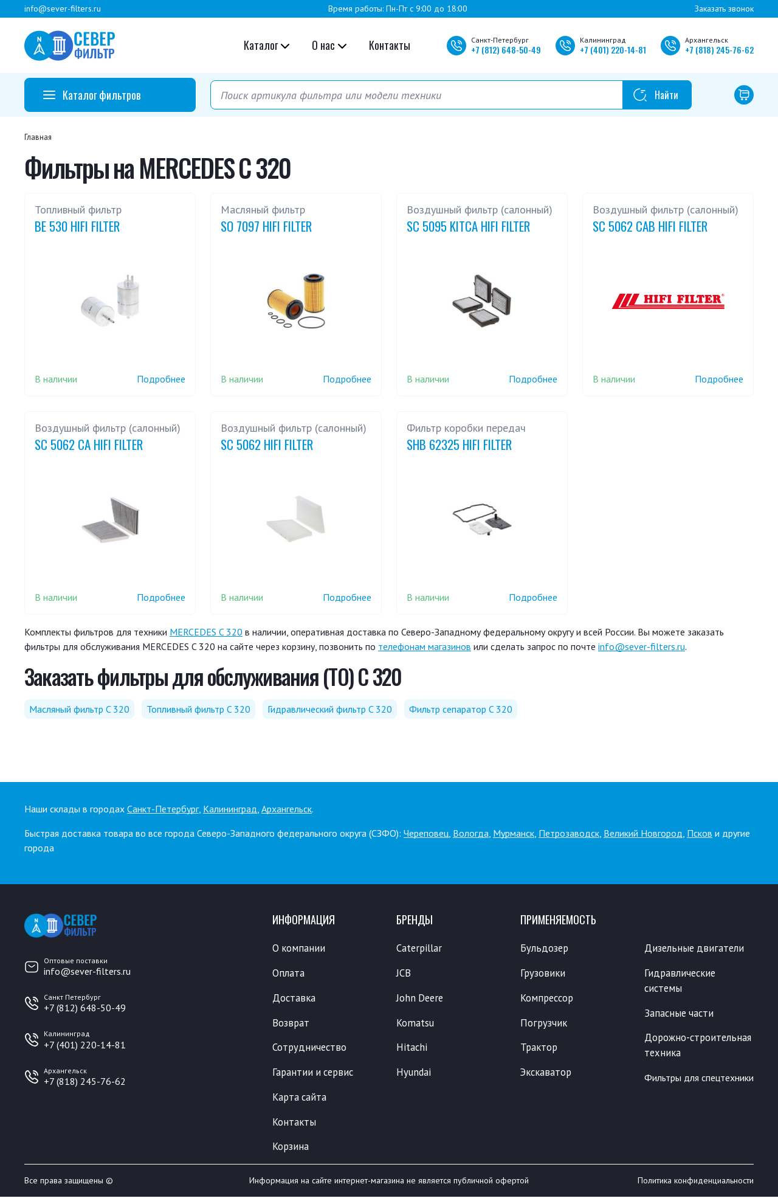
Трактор (539, 1049)
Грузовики (543, 973)
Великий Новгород (643, 833)
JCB (403, 973)
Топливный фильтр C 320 (198, 709)
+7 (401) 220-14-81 (85, 1045)
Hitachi (412, 1049)
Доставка (294, 998)
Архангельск (286, 809)
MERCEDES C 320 (206, 632)
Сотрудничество (310, 1049)
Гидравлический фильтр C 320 (329, 709)
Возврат (291, 1024)
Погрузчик (544, 1024)
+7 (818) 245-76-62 (85, 1081)
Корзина (291, 1150)
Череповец (426, 833)
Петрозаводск (569, 833)
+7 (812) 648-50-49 (85, 1008)
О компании (299, 948)
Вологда (471, 833)
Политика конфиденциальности (696, 1184)
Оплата (288, 973)
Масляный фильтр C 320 (79, 709)
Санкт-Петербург (163, 809)
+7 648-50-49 (506, 49)
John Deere (421, 998)
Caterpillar (419, 948)
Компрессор (548, 998)
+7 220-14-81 (613, 49)
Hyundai (414, 1074)
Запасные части (680, 1014)
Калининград (230, 809)
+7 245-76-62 (719, 49)
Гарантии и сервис (314, 1074)
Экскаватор (547, 1074)
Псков (699, 833)
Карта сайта (300, 1099)
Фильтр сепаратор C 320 (460, 709)
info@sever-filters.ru (62, 8)
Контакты (389, 45)
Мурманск (513, 833)
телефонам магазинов (424, 646)
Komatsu (415, 1024)
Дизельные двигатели (695, 948)
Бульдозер (545, 948)
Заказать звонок (724, 8)
